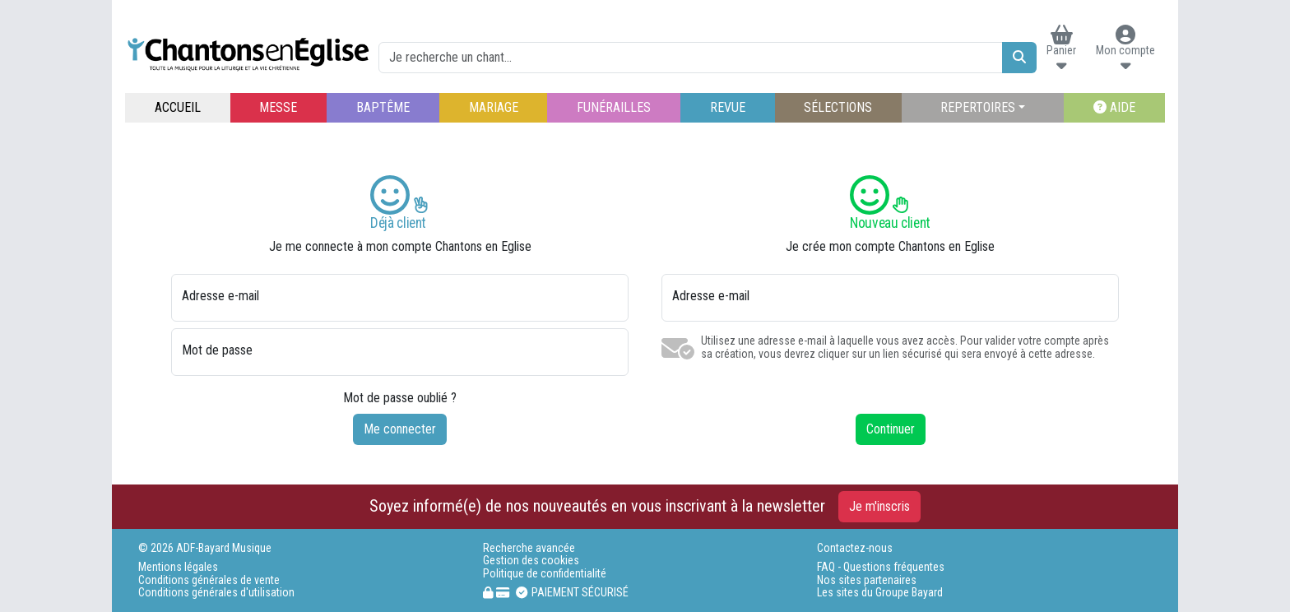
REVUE (727, 107)
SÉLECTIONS (838, 107)
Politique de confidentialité (544, 574)
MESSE (278, 107)
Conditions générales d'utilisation (216, 592)
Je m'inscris (879, 506)
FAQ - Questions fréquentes (880, 567)
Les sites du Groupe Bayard (880, 592)
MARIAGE (493, 107)
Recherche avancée (529, 548)
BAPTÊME (383, 107)
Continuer (890, 429)
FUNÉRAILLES (614, 107)
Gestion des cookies (531, 560)
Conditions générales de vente (209, 580)
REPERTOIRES (977, 107)
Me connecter (400, 429)
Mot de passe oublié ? (400, 398)
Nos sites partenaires (866, 580)
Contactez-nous (855, 548)
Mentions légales (178, 567)
